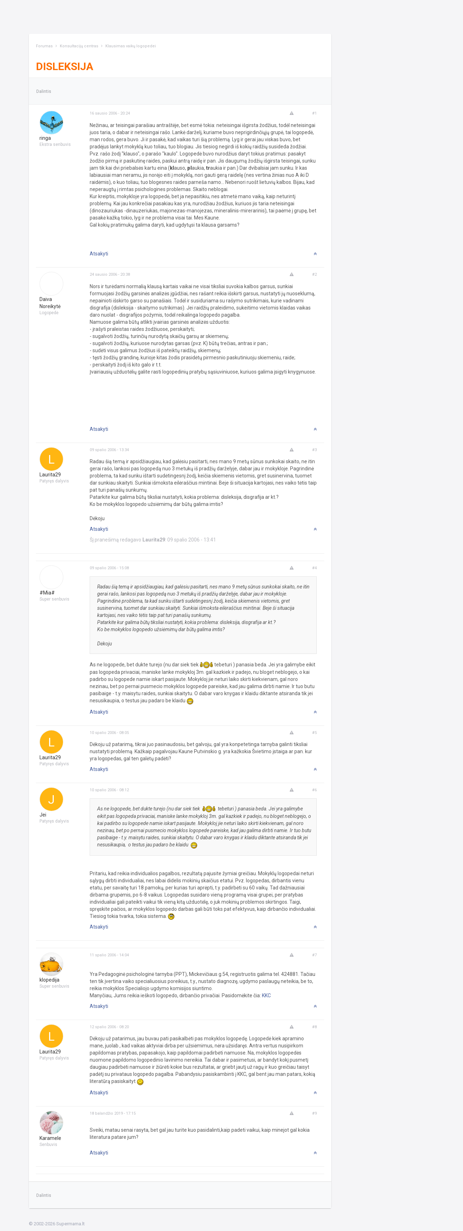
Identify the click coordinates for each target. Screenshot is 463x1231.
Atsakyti (99, 254)
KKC (266, 995)
